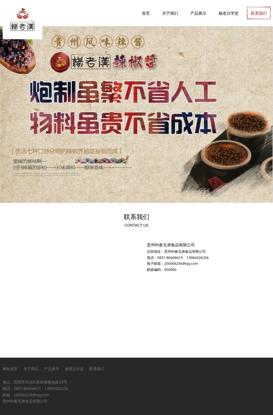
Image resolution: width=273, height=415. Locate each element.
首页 (146, 13)
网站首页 (10, 368)
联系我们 (259, 13)
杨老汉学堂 (229, 13)
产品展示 (198, 13)
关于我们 (170, 13)
